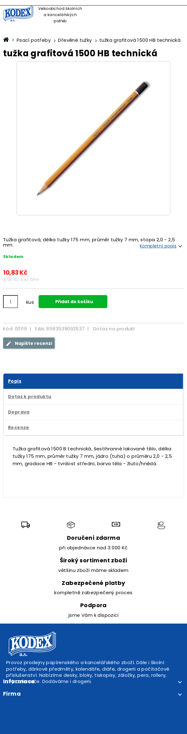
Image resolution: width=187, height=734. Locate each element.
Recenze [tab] (18, 427)
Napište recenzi (29, 343)
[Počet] (10, 301)
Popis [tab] (14, 381)
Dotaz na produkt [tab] (114, 328)
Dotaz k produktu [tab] (29, 396)
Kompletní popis (162, 246)
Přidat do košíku (73, 301)
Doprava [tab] (19, 412)
